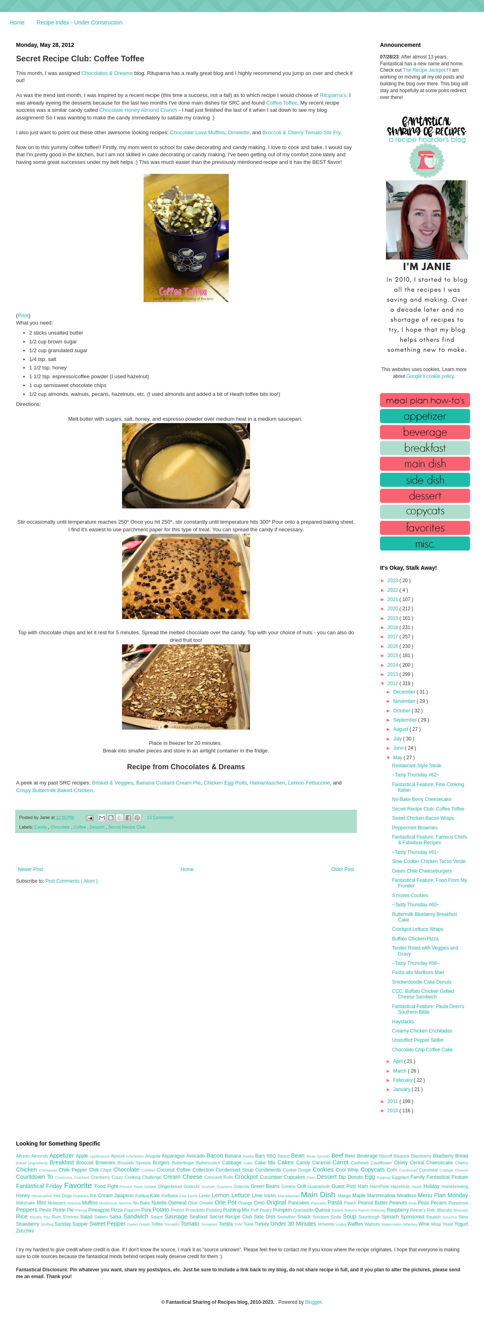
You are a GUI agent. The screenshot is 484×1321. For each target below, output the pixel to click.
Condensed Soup (235, 1170)
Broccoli (86, 1163)
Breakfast (63, 1162)
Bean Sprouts (318, 1156)
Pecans (439, 1203)
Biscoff (386, 1156)
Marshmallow (382, 1195)
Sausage (177, 1216)
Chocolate (60, 827)
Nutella (160, 1203)
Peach (351, 1202)
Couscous (64, 1177)
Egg (371, 1177)
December (405, 692)
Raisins (351, 1210)
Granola (242, 1186)
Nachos (126, 1203)
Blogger (313, 1302)
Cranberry (101, 1177)
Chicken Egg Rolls (225, 783)
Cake (249, 1163)
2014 (394, 665)
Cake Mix (265, 1163)
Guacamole (320, 1186)
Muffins (90, 1203)
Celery (402, 1163)
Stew (463, 1216)
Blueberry (444, 1156)
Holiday (433, 1186)
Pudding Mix (236, 1210)
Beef (338, 1155)
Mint (42, 1203)
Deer (312, 1177)
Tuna (249, 1224)
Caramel (322, 1163)
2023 (394, 580)
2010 (394, 1110)
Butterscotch (209, 1162)
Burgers (162, 1163)
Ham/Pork (380, 1186)
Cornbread (409, 1170)
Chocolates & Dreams (106, 73)
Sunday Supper (72, 1224)
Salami (102, 1216)
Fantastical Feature (447, 1177)
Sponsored (413, 1217)
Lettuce (241, 1195)
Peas (424, 1203)
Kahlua (142, 1195)
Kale (155, 1195)
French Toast (132, 1186)
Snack (304, 1217)
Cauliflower (382, 1162)
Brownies (107, 1163)
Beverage (368, 1156)
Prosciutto (196, 1210)
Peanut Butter (373, 1203)
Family (418, 1177)
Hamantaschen (267, 783)
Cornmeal (429, 1170)
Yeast (448, 1224)
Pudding (214, 1210)
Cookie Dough (298, 1170)
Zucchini (25, 1231)
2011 (394, 1101)
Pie (71, 1210)
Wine (424, 1224)
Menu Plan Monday (443, 1195)
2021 (394, 599)
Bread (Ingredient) (33, 1163)
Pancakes (299, 1203)
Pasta (336, 1202)
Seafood (200, 1217)
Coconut (166, 1170)
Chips (106, 1170)
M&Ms (271, 1195)
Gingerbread (171, 1186)
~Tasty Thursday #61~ (416, 852)
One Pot (226, 1202)
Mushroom (109, 1203)
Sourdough (369, 1216)
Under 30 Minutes (294, 1223)
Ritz (47, 1217)
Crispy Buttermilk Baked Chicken (54, 790)
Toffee (157, 1224)
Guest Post (345, 1186)
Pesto (46, 1210)
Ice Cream (102, 1195)
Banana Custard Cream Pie (168, 783)
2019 (394, 618)
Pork (146, 1210)
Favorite (79, 1185)
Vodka (342, 1224)
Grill (302, 1186)
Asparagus (174, 1156)
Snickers (321, 1216)
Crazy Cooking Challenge (137, 1177)
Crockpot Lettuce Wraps (418, 929)
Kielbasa (170, 1195)
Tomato (190, 1223)
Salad (87, 1217)
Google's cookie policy (430, 376)
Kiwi (184, 1196)
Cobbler (149, 1170)
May (398, 757)
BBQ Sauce (279, 1156)
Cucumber (272, 1177)
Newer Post (30, 869)
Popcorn (132, 1210)
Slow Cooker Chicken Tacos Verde (429, 861)
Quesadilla (304, 1210)
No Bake (142, 1202)
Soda (337, 1216)
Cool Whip (348, 1170)
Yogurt (461, 1224)
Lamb (193, 1196)
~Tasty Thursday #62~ (416, 775)
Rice (23, 1216)
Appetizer (63, 1155)
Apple (83, 1156)
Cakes (287, 1162)
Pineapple (99, 1210)
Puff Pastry (262, 1210)
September (405, 720)
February (403, 1080)
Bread (461, 1156)
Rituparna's (333, 95)
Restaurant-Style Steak (416, 765)
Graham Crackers (217, 1186)
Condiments (269, 1170)
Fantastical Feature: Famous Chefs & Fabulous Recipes (429, 839)
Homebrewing (454, 1186)
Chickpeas (49, 1170)
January (402, 1089)
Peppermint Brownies (415, 828)
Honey (24, 1195)
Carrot (341, 1162)
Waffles (355, 1224)
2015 (394, 655)
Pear (413, 1203)
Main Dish (319, 1194)
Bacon (215, 1155)
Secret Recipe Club (127, 827)
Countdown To (35, 1177)
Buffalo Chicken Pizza (415, 939)
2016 (394, 646)
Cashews (360, 1162)
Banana (234, 1156)
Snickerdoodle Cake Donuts (422, 982)
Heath (418, 1186)
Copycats (373, 1169)
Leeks (205, 1195)
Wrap (436, 1224)
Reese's (418, 1210)
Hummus (81, 1196)
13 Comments (160, 817)
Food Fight (107, 1186)
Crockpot (247, 1177)
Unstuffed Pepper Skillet (418, 1040)
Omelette (239, 132)
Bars (261, 1156)
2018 (394, 627)
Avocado (196, 1156)
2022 (394, 590)
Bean (298, 1155)
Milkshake (26, 1202)
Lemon (221, 1195)
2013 (394, 674)
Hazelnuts (401, 1186)
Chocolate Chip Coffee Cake (422, 1050)
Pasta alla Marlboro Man (418, 972)
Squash (434, 1216)
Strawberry (28, 1224)
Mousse (74, 1203)
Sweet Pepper (108, 1223)
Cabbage (233, 1163)
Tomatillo (172, 1224)
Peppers (27, 1209)
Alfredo (23, 1156)
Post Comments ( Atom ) (71, 881)
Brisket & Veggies (112, 783)
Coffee (81, 827)
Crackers (82, 1177)
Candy (41, 827)
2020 (394, 608)
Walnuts (372, 1224)
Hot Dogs (63, 1195)
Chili (94, 1170)
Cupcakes (295, 1177)
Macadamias (289, 1196)
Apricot (118, 1156)
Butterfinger (184, 1162)
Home (17, 22)
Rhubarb (460, 1210)
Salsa (117, 1217)
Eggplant (401, 1177)
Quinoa (323, 1210)
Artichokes (135, 1156)
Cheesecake (440, 1163)
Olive (193, 1202)
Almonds (40, 1156)
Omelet (207, 1202)
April (398, 1061)
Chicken (27, 1169)
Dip (343, 1177)
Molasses (57, 1202)
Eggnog (384, 1177)
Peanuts (398, 1203)
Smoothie (287, 1216)
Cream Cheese (183, 1177)
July (398, 739)
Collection (204, 1170)
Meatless (407, 1195)
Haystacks (403, 1022)
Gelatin (151, 1186)
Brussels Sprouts (135, 1162)
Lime (258, 1195)
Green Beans (266, 1186)
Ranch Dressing (372, 1210)
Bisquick (402, 1156)
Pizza (117, 1210)
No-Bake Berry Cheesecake (422, 799)
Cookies (324, 1169)
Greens (290, 1186)
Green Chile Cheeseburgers (422, 871)
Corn (393, 1170)
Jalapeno (124, 1195)
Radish (338, 1210)
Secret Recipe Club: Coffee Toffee (428, 809)
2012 (394, 683)
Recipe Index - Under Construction (79, 22)
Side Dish (265, 1217)
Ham (364, 1186)
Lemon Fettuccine (309, 783)
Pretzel (178, 1210)
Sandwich (136, 1216)
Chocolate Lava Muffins (197, 132)
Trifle (239, 1224)
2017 (394, 636)
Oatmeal (178, 1203)
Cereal (418, 1163)
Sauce (157, 1216)
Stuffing (48, 1224)
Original (277, 1202)
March (400, 1071)
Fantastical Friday (40, 1186)
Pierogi (81, 1210)
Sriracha (450, 1217)
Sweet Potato (139, 1224)
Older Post (342, 869)
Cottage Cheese (454, 1170)
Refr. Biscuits (440, 1210)
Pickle (60, 1210)
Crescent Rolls (219, 1177)
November (405, 701)
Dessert (98, 827)
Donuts (356, 1177)
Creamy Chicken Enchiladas (422, 1031)
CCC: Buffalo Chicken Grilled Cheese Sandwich (423, 994)
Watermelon (392, 1224)
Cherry (461, 1162)
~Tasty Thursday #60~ (416, 905)
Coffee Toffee (282, 103)
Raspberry (398, 1210)
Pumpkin (283, 1210)
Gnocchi (192, 1186)
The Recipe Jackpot (424, 70)
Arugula (153, 1156)
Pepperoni (458, 1202)
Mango (345, 1195)
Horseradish (43, 1196)
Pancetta (319, 1203)
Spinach (391, 1217)
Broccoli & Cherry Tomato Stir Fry (301, 132)
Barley (249, 1156)
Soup (350, 1216)
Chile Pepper (74, 1170)
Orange (246, 1202)
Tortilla (226, 1224)
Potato (161, 1209)
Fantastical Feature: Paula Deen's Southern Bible (428, 1009)
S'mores (71, 1216)
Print (23, 316)
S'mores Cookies (410, 895)
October (402, 711)
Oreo (260, 1203)
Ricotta (36, 1217)
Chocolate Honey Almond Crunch (138, 110)
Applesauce (100, 1156)
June (399, 748)
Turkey (262, 1224)
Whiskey (410, 1224)
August (401, 729)
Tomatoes (210, 1224)
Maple (359, 1195)
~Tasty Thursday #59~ (416, 963)
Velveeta (327, 1224)
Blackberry (422, 1156)
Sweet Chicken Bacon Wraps (423, 818)
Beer (351, 1156)
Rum (57, 1216)
